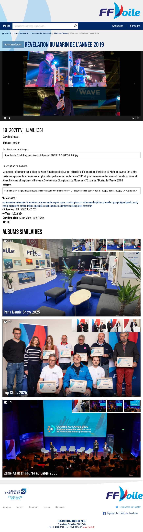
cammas (53, 205)
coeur (62, 202)
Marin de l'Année (60, 33)
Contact (19, 507)
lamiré (5, 205)
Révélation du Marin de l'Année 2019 (64, 45)
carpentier (14, 205)
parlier (79, 205)
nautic (49, 202)
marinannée (8, 202)
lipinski (128, 202)
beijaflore (97, 202)
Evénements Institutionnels (41, 33)
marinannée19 (21, 202)
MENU (6, 26)
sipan (114, 202)
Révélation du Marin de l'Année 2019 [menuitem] (84, 33)
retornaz (42, 202)
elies (41, 205)
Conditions (33, 507)
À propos (6, 507)
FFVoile (120, 10)
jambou (23, 205)
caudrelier (63, 205)
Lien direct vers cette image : (71, 153)
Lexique (47, 507)
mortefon (87, 205)
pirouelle (107, 202)
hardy (135, 202)
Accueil (6, 33)
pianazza (78, 202)
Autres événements (20, 33)
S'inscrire (135, 26)
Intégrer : (71, 188)
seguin (35, 205)
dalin (46, 205)
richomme (88, 202)
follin (29, 205)
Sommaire (60, 507)
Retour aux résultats (13, 45)
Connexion (117, 26)
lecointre (33, 202)
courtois (70, 202)
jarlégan (121, 202)
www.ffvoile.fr (88, 527)
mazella (72, 205)
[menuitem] (7, 33)
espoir (56, 202)
